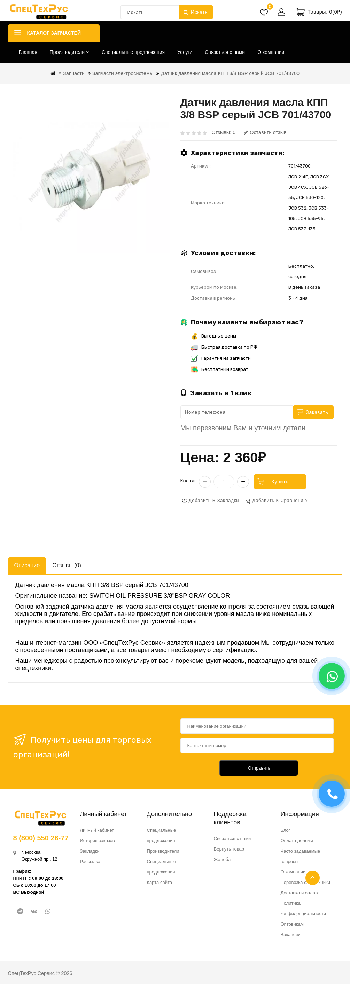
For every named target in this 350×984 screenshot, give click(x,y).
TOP (312, 878)
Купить (279, 482)
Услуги (184, 52)
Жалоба (222, 859)
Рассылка (90, 861)
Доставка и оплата (300, 892)
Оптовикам (292, 924)
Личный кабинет (97, 830)
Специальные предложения (133, 52)
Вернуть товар (229, 849)
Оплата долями (297, 840)
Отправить (259, 768)
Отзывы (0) (66, 565)
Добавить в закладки (214, 500)
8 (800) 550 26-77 (41, 838)
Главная (28, 52)
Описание (27, 565)
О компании (270, 52)
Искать (196, 12)
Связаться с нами (225, 52)
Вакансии (291, 934)
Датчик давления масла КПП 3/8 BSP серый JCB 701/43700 (230, 73)
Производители (69, 52)
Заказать (317, 412)
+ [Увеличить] (243, 482)
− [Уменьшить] (205, 482)
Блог (285, 830)
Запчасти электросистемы (122, 73)
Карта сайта (159, 882)
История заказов (97, 840)
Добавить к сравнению (279, 500)
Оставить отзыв (265, 132)
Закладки (90, 851)
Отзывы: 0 (224, 132)
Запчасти (74, 73)
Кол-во (188, 480)
